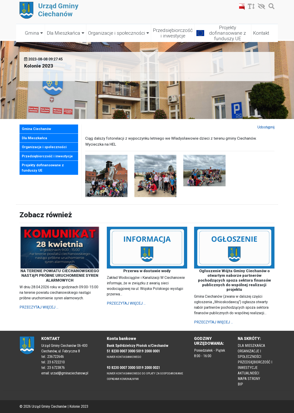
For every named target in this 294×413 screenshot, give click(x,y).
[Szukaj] (270, 7)
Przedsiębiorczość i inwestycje (173, 33)
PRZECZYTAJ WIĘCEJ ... (39, 307)
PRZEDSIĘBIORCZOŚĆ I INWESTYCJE (255, 365)
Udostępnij (265, 127)
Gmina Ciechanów (36, 129)
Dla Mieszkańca (63, 33)
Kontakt (261, 33)
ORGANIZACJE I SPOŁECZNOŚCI (249, 354)
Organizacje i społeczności (116, 33)
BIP (240, 384)
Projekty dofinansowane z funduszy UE (227, 33)
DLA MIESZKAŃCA (251, 345)
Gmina (32, 33)
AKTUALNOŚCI (248, 373)
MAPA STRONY (249, 378)
